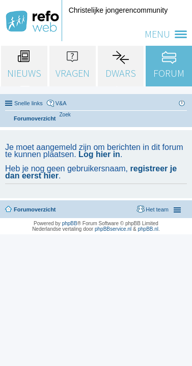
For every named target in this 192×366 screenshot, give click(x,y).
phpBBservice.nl (113, 229)
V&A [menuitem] (61, 103)
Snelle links (28, 103)
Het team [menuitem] (157, 209)
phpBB (69, 223)
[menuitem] (65, 114)
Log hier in (99, 154)
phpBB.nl (148, 229)
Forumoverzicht (35, 209)
